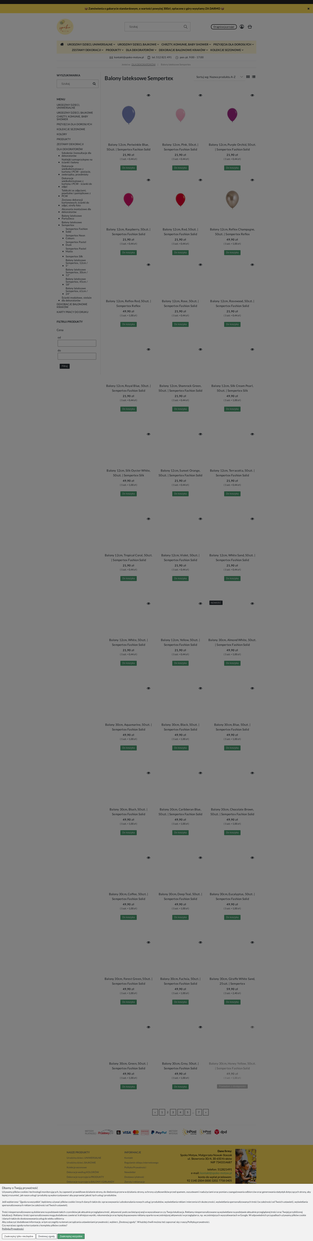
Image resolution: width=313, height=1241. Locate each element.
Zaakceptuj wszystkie (71, 1236)
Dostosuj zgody (46, 1236)
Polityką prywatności (198, 1221)
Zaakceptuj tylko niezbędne (18, 1236)
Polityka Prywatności (13, 1228)
